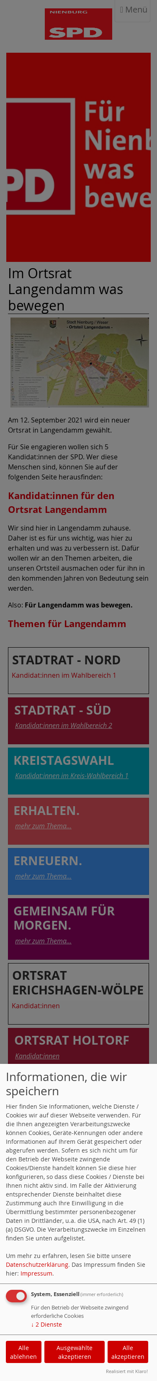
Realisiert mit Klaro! (127, 1371)
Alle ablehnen (23, 1352)
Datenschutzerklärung (37, 1264)
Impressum (36, 1273)
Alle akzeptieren (127, 1352)
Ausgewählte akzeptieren (75, 1352)
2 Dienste (46, 1324)
